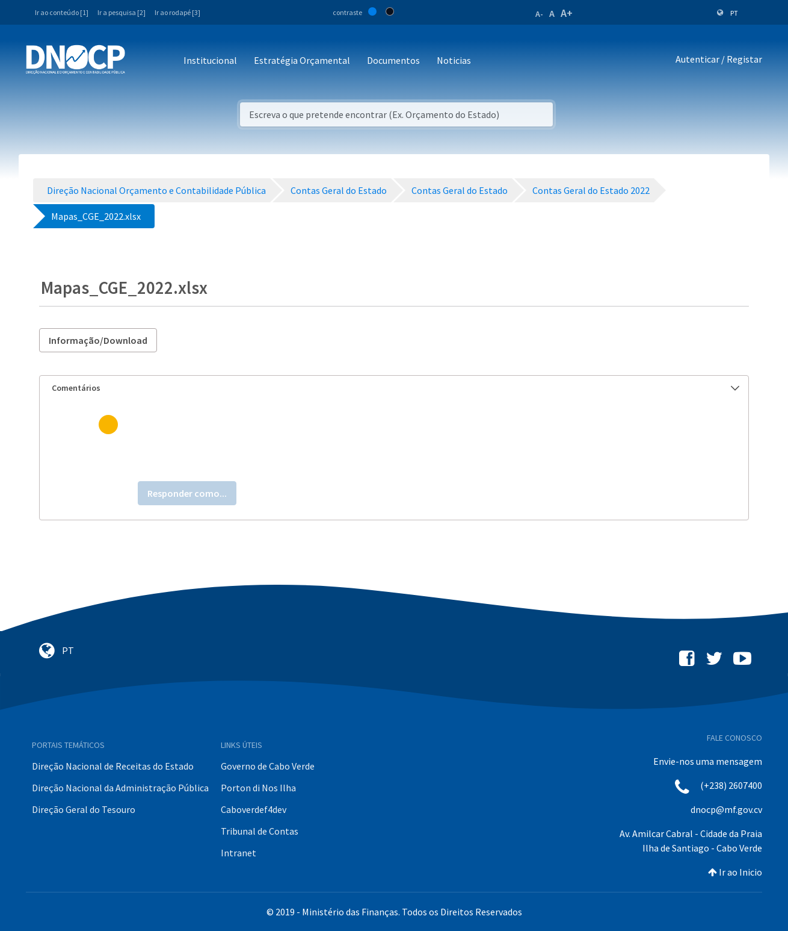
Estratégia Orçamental (302, 60)
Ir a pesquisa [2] (121, 12)
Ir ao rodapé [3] (177, 12)
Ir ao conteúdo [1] (61, 12)
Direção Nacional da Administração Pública (120, 788)
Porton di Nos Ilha (258, 788)
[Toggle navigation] (141, 61)
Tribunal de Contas (259, 831)
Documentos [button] (393, 60)
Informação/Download (98, 340)
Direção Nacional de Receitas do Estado (113, 766)
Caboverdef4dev (253, 809)
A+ (567, 13)
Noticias (454, 60)
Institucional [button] (210, 60)
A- (539, 13)
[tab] (394, 388)
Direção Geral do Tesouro (83, 809)
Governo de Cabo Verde (268, 766)
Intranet (238, 853)
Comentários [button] (395, 387)
